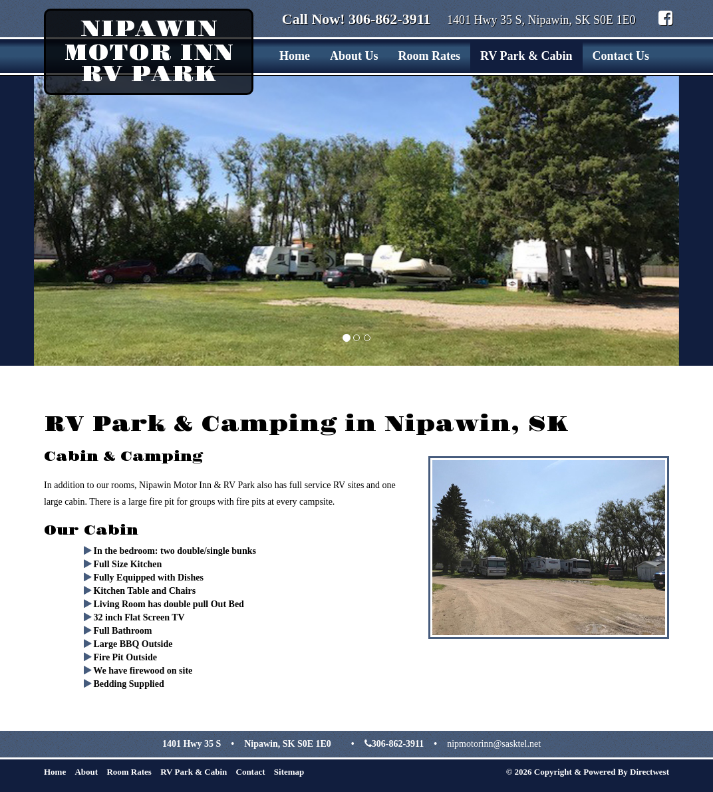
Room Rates (429, 56)
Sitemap (289, 772)
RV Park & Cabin (526, 56)
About (86, 772)
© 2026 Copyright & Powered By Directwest (587, 772)
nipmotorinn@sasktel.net (494, 744)
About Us (354, 56)
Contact (250, 772)
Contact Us (621, 56)
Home (294, 56)
